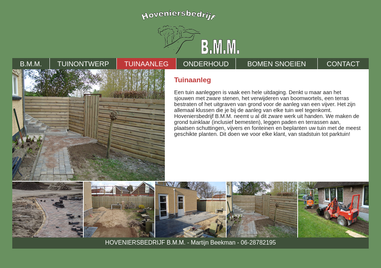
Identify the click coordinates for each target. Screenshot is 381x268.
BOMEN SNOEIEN (276, 64)
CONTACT (343, 64)
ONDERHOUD (205, 64)
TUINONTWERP (83, 64)
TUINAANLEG (146, 64)
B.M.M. (31, 64)
